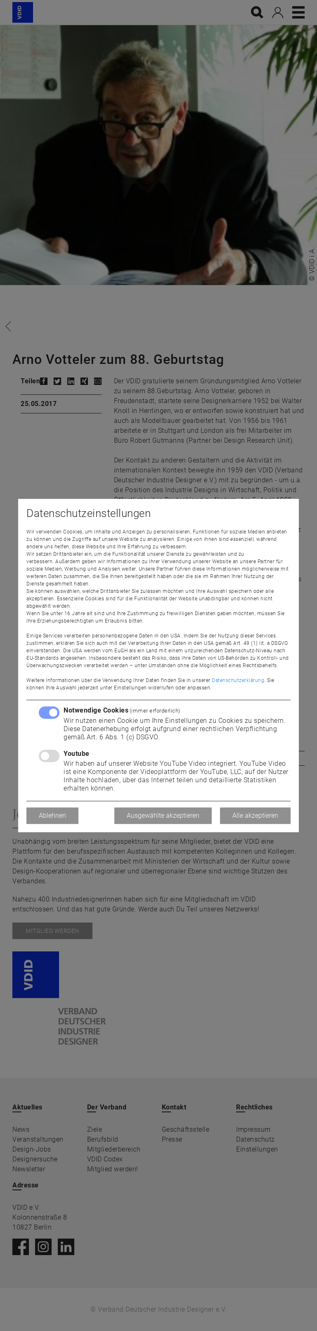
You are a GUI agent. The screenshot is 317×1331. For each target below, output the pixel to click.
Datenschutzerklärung (238, 680)
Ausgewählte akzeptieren (163, 815)
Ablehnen (52, 815)
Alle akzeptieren (255, 815)
